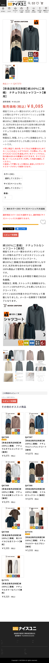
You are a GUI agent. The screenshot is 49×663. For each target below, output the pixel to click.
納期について (29, 647)
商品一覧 (4, 629)
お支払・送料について (8, 647)
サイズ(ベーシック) (12, 184)
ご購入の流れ (5, 643)
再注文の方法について (32, 643)
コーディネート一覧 (24, 629)
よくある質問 (5, 636)
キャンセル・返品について (10, 650)
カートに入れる (20, 227)
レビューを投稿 (10, 240)
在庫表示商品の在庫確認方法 (34, 653)
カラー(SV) (9, 174)
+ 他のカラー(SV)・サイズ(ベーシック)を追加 (24, 208)
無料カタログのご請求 (9, 653)
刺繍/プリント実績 (38, 629)
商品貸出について (31, 650)
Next (43, 340)
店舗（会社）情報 (37, 633)
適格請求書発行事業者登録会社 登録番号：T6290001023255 (24, 622)
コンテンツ (20, 633)
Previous (5, 340)
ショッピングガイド (8, 633)
